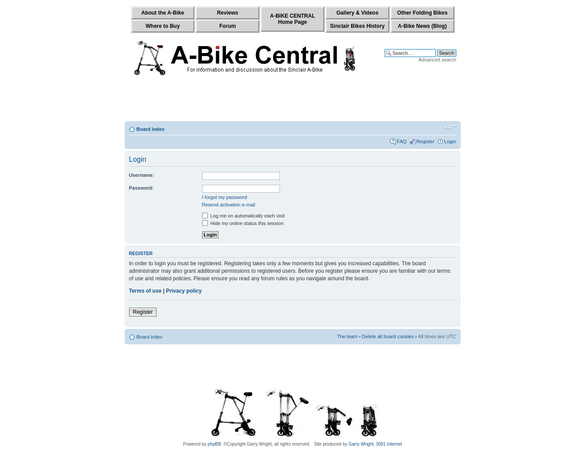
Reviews (227, 13)
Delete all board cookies (388, 336)
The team (347, 336)
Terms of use (145, 291)
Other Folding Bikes (422, 13)
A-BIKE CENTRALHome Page (292, 19)
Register (426, 141)
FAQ (402, 141)
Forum (227, 26)
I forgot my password (224, 197)
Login (450, 141)
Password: (141, 188)
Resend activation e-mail (228, 204)
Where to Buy (162, 26)
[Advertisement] (293, 100)
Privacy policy (184, 291)
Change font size (450, 127)
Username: (141, 175)
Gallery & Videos (357, 13)
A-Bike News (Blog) (422, 26)
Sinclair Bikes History (357, 26)
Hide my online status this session (243, 223)
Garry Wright (361, 444)
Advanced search (437, 59)
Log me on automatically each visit (243, 215)
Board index (151, 129)
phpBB (214, 444)
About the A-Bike (162, 13)
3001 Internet (389, 444)
